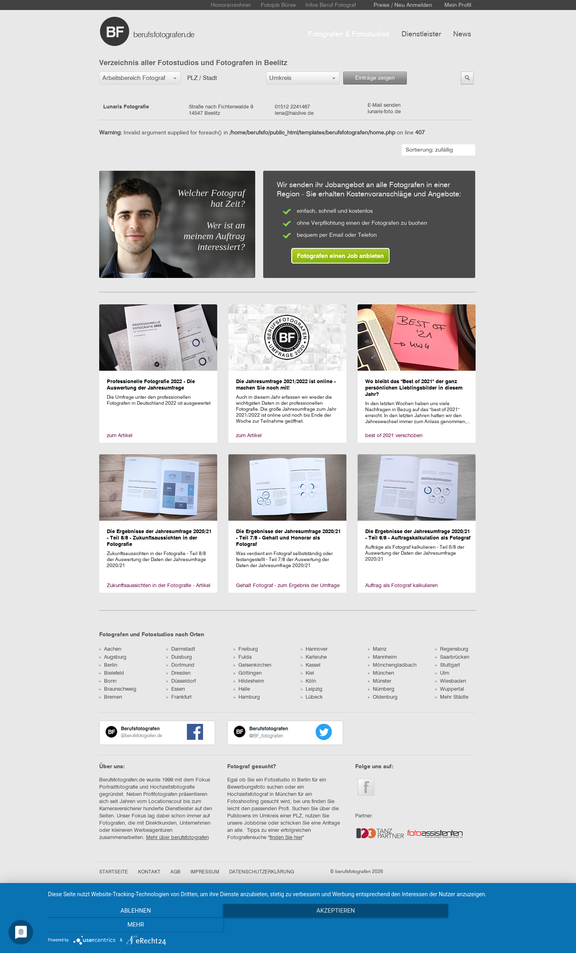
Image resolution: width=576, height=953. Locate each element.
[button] (140, 78)
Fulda (243, 657)
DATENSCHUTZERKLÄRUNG (261, 872)
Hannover (314, 649)
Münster (379, 681)
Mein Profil (457, 5)
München (381, 673)
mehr (490, 925)
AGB (175, 872)
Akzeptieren (308, 925)
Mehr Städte (451, 697)
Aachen (110, 649)
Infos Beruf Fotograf (331, 5)
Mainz (377, 649)
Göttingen (248, 673)
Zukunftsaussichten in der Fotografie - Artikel (158, 585)
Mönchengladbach (392, 665)
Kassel (310, 665)
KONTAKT (149, 872)
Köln (308, 681)
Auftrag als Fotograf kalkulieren (401, 585)
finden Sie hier (286, 837)
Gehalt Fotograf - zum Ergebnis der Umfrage (288, 585)
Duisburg (179, 657)
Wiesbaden (450, 681)
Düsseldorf (181, 681)
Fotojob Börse (278, 5)
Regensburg (451, 649)
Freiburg (246, 649)
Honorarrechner (231, 5)
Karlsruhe (314, 657)
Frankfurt (179, 697)
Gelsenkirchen (252, 665)
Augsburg (112, 657)
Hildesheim (249, 681)
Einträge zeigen (375, 78)
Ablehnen (126, 925)
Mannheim (382, 657)
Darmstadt (180, 649)
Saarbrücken (452, 657)
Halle (242, 689)
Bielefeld (111, 673)
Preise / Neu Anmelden (403, 5)
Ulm (442, 673)
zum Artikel (119, 435)
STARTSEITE (113, 872)
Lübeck (312, 697)
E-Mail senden (384, 105)
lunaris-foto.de (384, 111)
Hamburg (247, 697)
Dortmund (180, 665)
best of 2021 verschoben (393, 435)
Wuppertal (449, 689)
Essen (175, 689)
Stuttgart (447, 665)
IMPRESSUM (204, 872)
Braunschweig (117, 689)
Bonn (107, 681)
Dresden (178, 673)
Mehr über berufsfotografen (177, 837)
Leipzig (311, 689)
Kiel (307, 673)
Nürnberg (381, 689)
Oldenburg (383, 697)
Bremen (110, 697)
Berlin (108, 665)
